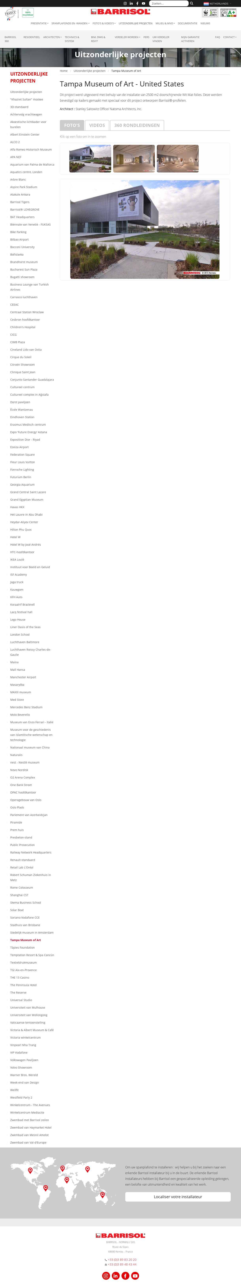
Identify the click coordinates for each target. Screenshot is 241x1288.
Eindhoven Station (22, 417)
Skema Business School (25, 902)
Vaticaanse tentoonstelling (27, 1022)
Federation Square (22, 454)
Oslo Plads (17, 807)
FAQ (217, 37)
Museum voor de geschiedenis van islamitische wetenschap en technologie (31, 735)
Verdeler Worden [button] (126, 37)
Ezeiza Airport (19, 447)
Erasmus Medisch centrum (28, 424)
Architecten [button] (51, 37)
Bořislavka (17, 254)
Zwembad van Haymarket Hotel (31, 1127)
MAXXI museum (20, 692)
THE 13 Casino (19, 977)
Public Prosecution (22, 845)
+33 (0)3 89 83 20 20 (122, 1260)
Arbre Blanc (18, 179)
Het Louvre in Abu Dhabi (26, 514)
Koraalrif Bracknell (22, 604)
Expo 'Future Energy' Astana (28, 432)
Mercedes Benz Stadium (26, 707)
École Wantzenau (21, 409)
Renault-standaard (22, 860)
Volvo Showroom (21, 1067)
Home (64, 71)
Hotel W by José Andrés (25, 544)
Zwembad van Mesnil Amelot (29, 1135)
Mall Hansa (17, 670)
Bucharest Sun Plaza (23, 269)
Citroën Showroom (22, 364)
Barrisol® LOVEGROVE (25, 209)
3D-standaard (19, 107)
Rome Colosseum (21, 887)
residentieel (32, 37)
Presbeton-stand (21, 837)
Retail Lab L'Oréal (21, 867)
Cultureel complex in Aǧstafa (29, 394)
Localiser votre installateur (178, 1196)
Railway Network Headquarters (30, 852)
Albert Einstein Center (25, 134)
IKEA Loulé (17, 559)
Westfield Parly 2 (21, 1097)
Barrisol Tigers (19, 202)
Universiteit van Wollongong (28, 1015)
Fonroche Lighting (22, 469)
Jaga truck (16, 582)
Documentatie (187, 23)
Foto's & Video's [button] (103, 23)
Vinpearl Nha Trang (23, 1045)
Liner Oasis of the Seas (25, 627)
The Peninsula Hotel (23, 985)
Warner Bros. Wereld (24, 1075)
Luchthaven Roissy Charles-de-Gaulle (30, 652)
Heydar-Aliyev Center (24, 522)
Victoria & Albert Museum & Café (32, 1030)
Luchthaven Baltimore (24, 642)
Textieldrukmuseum (23, 962)
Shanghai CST (19, 895)
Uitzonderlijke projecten (136, 23)
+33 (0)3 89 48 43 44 (122, 1264)
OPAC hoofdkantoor (23, 792)
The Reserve (18, 992)
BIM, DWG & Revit (98, 39)
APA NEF (15, 157)
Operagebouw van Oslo (25, 800)
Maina (14, 662)
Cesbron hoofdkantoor (25, 319)
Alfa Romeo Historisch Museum (31, 149)
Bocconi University (22, 247)
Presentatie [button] (39, 23)
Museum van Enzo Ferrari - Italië (31, 722)
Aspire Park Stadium (23, 187)
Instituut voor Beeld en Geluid (30, 567)
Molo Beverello (20, 715)
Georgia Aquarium (22, 484)
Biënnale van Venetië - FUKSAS (30, 224)
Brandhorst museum (24, 262)
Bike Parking (18, 232)
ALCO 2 (15, 142)
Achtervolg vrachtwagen (26, 114)
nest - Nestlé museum (25, 762)
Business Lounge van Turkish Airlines (29, 287)
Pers (146, 37)
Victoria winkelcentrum (25, 1037)
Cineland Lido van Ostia (26, 349)
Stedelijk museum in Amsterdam (32, 932)
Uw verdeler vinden (161, 39)
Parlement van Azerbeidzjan (29, 815)
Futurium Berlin (20, 477)
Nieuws (205, 23)
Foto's (72, 125)
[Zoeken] (191, 3)
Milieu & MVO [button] (164, 23)
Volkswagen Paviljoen (24, 1060)
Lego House (17, 619)
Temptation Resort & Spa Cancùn (32, 955)
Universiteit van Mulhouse (27, 1007)
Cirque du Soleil (20, 357)
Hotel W (15, 537)
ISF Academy (18, 574)
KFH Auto (16, 597)
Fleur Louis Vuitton (22, 462)
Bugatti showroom (22, 277)
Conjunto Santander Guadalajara (32, 379)
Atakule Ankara (20, 194)
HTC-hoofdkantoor (22, 552)
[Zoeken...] (169, 3)
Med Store (17, 700)
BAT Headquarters (22, 217)
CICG (13, 334)
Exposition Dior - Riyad (25, 439)
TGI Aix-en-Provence (23, 970)
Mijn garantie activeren (190, 39)
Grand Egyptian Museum (26, 499)
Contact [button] (229, 37)
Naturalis (16, 755)
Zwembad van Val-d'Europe (28, 1142)
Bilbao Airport (19, 239)
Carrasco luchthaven (24, 297)
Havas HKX (17, 507)
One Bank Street (21, 785)
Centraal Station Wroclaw (27, 312)
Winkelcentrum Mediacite (27, 1112)
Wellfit (14, 1090)
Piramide (16, 822)
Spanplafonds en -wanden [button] (70, 23)
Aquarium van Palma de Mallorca (32, 164)
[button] (218, 3)
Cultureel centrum (22, 387)
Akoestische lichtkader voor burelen (28, 124)
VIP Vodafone (18, 1052)
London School (20, 634)
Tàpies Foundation (22, 947)
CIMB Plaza (17, 342)
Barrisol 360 (10, 39)
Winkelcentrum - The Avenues (30, 1105)
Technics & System (72, 39)
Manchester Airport (23, 677)
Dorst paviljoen (20, 402)
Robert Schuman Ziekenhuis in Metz (30, 877)
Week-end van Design (24, 1082)
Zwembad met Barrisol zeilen (29, 1120)
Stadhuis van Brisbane (25, 925)
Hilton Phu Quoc (21, 529)
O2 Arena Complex (22, 777)
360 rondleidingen (137, 125)
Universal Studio (21, 1000)
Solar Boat (17, 910)
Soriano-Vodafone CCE (25, 917)
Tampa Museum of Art (25, 940)
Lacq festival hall (21, 612)
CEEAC (14, 304)
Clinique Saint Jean (22, 372)
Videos (97, 125)
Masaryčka (17, 685)
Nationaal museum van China (30, 747)
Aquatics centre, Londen (26, 172)
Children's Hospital (22, 327)
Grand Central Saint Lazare (28, 492)
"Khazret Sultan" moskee (26, 99)
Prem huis (17, 830)
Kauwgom (16, 589)
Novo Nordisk (19, 770)
